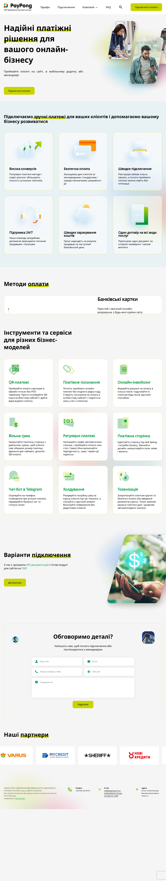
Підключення (66, 7)
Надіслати (83, 776)
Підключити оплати (146, 7)
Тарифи (45, 7)
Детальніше (15, 655)
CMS (24, 640)
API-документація (37, 636)
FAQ (108, 7)
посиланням (20, 870)
